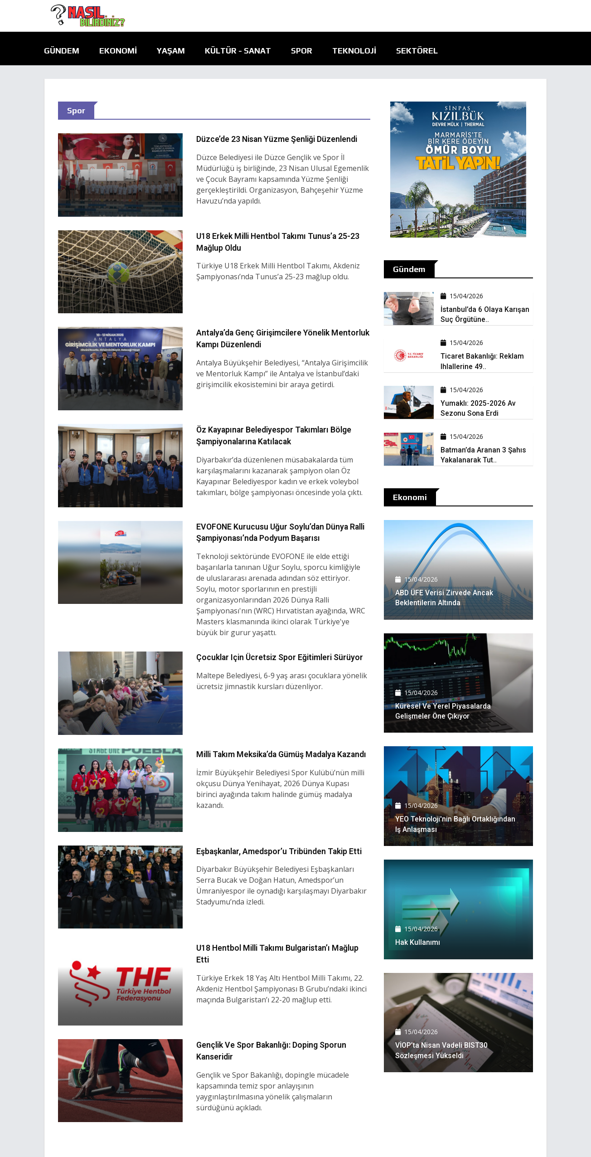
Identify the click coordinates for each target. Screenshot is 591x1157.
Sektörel (417, 50)
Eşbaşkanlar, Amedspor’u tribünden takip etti (281, 850)
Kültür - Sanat (238, 50)
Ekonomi (118, 50)
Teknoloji (354, 50)
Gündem (61, 50)
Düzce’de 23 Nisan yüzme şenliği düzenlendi (278, 139)
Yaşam (171, 50)
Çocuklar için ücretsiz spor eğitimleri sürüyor (281, 656)
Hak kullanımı (417, 942)
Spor (301, 50)
